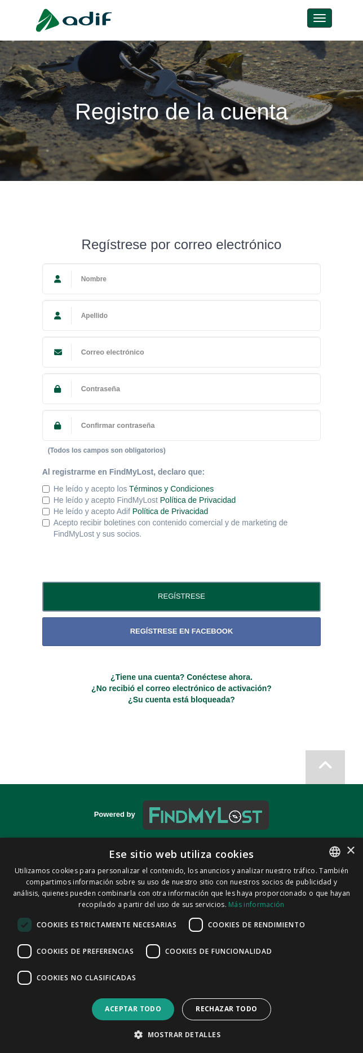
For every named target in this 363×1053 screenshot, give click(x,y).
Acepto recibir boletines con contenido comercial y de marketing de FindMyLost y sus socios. (165, 528)
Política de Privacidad (198, 500)
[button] (181, 1034)
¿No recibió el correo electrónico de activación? (181, 688)
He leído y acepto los (128, 488)
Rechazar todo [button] (226, 1009)
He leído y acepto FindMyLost (139, 500)
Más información (256, 904)
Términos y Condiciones (171, 488)
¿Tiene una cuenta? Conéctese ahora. (181, 677)
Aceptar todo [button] (133, 1009)
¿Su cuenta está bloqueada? (181, 699)
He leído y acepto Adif (125, 511)
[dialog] (181, 945)
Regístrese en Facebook (181, 631)
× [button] (350, 851)
